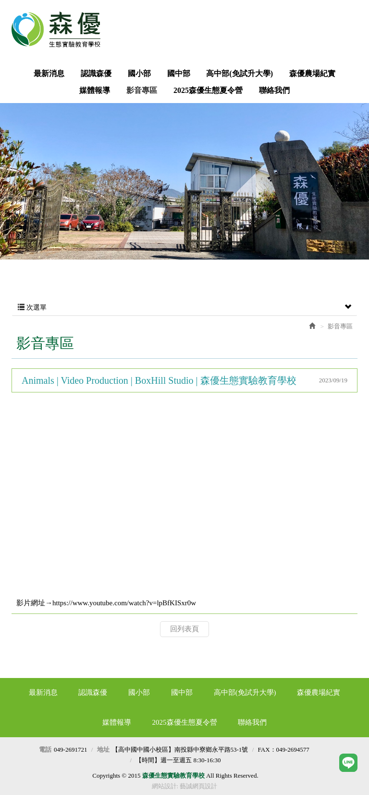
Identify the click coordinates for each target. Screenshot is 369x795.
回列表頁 (184, 629)
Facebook (279, 18)
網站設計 (164, 786)
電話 (45, 749)
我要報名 (223, 18)
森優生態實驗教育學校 (60, 29)
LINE (335, 18)
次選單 (184, 308)
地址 (103, 749)
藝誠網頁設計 (198, 786)
